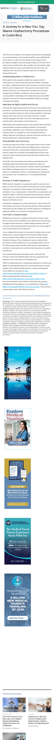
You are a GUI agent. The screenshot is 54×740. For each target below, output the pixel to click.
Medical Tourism (48, 44)
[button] (49, 8)
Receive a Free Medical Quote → (27, 2)
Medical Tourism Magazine (13, 38)
